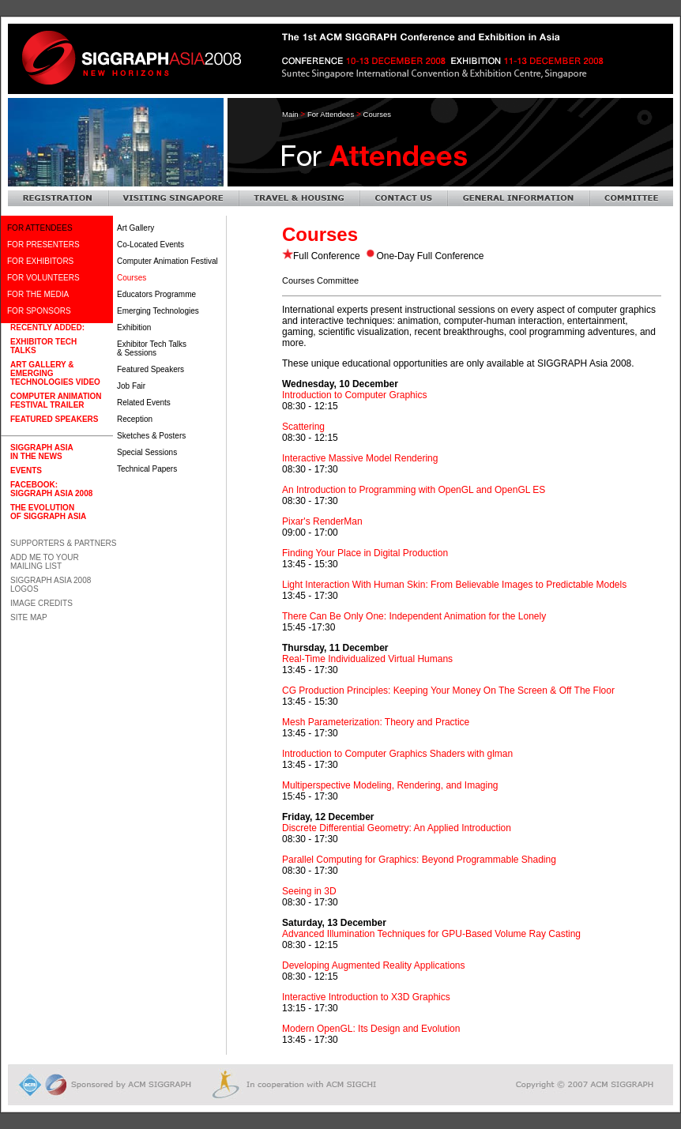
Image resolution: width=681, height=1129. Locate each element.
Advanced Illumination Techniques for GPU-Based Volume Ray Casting (431, 933)
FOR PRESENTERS (43, 244)
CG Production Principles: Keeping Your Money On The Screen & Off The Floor (448, 690)
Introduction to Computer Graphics (354, 395)
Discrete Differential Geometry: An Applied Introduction (396, 828)
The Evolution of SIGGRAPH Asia (48, 512)
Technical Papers (147, 469)
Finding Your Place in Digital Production (365, 553)
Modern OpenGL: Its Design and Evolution (371, 1028)
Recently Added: (47, 327)
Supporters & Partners (63, 543)
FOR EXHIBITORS (40, 261)
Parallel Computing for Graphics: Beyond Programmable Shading (419, 859)
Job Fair (131, 386)
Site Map (28, 617)
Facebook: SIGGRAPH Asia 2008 (51, 489)
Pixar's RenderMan (322, 521)
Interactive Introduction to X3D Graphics (366, 997)
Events (26, 470)
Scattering (303, 426)
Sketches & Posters (151, 435)
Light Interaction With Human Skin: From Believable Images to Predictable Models (454, 584)
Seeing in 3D (309, 891)
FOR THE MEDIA (38, 294)
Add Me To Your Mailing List (44, 561)
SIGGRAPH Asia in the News (41, 452)
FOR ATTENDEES (40, 228)
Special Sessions (147, 452)
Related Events (144, 402)
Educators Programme (156, 294)
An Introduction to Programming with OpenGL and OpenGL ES (413, 489)
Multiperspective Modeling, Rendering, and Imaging (390, 785)
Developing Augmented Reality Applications (373, 965)
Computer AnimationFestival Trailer (56, 400)
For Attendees (330, 114)
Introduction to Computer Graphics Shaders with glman (397, 753)
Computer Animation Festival (167, 261)
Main (290, 114)
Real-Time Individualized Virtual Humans (367, 658)
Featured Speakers (150, 369)
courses (377, 114)
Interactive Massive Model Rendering (360, 458)
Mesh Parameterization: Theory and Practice (375, 722)
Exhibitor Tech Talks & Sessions (151, 348)
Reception (134, 419)
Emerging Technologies (158, 311)
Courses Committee (320, 280)
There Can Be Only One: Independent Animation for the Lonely (414, 616)
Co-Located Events (150, 244)
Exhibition (134, 327)
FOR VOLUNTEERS (43, 277)
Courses (131, 277)
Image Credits (41, 603)
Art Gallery (135, 228)
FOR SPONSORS (39, 311)
